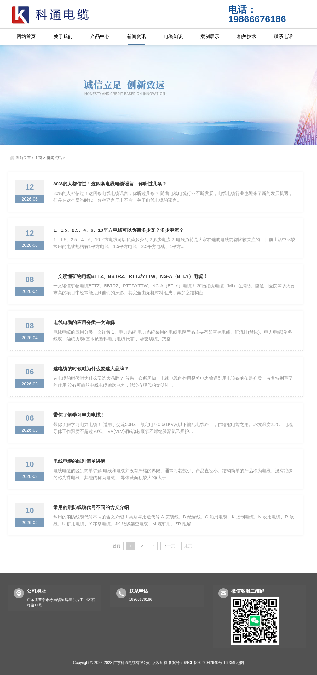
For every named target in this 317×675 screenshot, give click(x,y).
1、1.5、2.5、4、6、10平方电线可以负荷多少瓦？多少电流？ (118, 230)
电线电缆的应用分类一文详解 (84, 322)
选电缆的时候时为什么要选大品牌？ (91, 368)
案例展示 (209, 36)
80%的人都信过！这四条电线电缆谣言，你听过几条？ (110, 183)
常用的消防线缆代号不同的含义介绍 (91, 507)
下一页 (169, 546)
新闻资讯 (136, 36)
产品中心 (99, 36)
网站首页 (26, 36)
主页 (38, 158)
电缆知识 (173, 36)
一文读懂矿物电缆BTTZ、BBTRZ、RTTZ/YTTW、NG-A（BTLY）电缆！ (130, 276)
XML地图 (236, 663)
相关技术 (246, 36)
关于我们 (63, 36)
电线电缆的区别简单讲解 (79, 461)
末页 (188, 546)
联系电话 (283, 36)
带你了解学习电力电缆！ (79, 415)
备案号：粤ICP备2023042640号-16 (198, 663)
